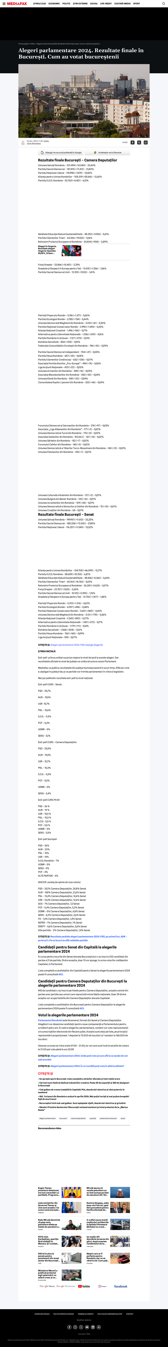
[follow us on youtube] (84, 1286)
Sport (136, 4)
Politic (66, 4)
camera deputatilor (78, 1118)
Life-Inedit (106, 4)
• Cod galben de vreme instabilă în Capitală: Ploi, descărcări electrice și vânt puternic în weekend (81, 1091)
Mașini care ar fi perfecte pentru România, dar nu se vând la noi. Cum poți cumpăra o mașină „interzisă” (97, 1257)
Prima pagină (23, 44)
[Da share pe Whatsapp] (146, 142)
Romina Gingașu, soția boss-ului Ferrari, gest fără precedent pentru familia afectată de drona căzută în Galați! (98, 1206)
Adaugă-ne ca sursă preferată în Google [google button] (60, 153)
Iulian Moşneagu (34, 143)
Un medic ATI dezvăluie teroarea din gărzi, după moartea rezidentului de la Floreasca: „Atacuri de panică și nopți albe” (98, 1240)
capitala (93, 1118)
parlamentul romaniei (108, 1118)
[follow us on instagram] (102, 1286)
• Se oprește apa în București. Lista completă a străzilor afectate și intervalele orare (79, 1079)
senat (123, 1118)
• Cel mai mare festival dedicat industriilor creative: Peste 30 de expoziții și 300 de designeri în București (83, 1084)
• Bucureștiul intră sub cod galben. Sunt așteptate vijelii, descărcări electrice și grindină (81, 1103)
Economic (54, 4)
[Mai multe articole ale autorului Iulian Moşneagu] (23, 142)
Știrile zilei (39, 4)
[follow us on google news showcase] (65, 1286)
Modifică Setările (84, 1320)
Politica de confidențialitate (110, 1314)
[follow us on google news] (47, 1286)
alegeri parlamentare (47, 1118)
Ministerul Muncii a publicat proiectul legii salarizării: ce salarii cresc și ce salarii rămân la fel (47, 1274)
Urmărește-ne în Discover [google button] (107, 153)
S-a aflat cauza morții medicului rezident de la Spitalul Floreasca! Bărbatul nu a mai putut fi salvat (98, 1223)
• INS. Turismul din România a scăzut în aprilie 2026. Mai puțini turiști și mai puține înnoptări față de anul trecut (83, 1098)
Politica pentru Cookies (63, 1314)
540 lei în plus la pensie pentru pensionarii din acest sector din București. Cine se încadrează (48, 1257)
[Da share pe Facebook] (133, 142)
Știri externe (80, 4)
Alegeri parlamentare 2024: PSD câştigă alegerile (77, 644)
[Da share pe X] (139, 142)
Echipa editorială (42, 1314)
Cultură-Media (122, 4)
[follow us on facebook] (121, 1286)
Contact (129, 1314)
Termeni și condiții (86, 1314)
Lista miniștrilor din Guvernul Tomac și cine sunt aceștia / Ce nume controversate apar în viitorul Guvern (49, 1206)
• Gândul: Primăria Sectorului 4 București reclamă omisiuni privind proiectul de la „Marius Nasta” (83, 1108)
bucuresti (63, 1118)
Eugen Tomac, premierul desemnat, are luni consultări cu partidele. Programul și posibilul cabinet (48, 1191)
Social (94, 4)
